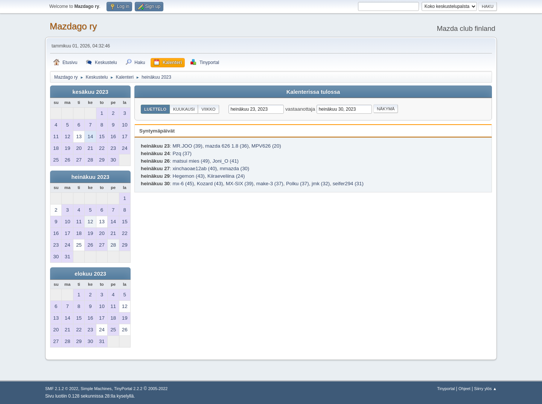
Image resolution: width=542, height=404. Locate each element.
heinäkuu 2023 (90, 177)
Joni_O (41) (225, 161)
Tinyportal (446, 388)
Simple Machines (96, 388)
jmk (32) (321, 183)
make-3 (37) (269, 183)
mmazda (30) (235, 168)
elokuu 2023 (90, 274)
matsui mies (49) (191, 161)
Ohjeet (464, 388)
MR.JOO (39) (187, 146)
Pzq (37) (181, 153)
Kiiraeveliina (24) (226, 176)
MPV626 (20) (266, 146)
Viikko (208, 109)
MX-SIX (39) (239, 183)
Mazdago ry (73, 26)
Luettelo (155, 109)
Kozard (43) (210, 183)
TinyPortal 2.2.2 (128, 388)
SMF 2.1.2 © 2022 (61, 388)
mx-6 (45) (183, 183)
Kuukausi (184, 109)
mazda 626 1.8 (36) (227, 146)
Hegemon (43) (188, 176)
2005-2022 (158, 388)
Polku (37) (297, 183)
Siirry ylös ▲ (485, 388)
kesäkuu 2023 (90, 92)
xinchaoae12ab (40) (194, 168)
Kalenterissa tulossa (313, 92)
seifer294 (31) (348, 183)
